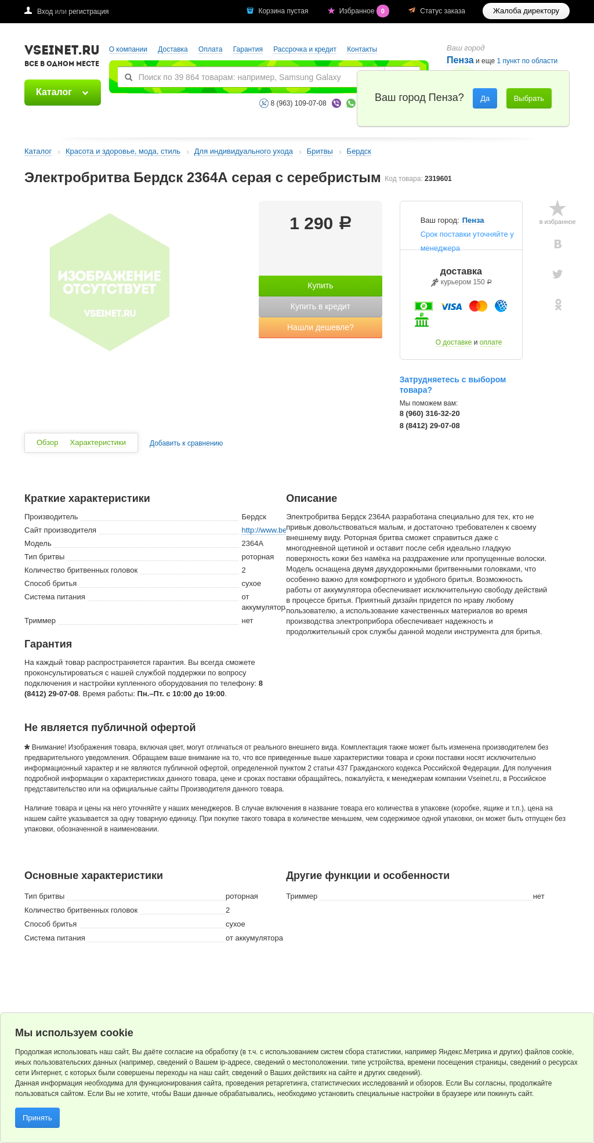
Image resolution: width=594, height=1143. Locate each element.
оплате (491, 342)
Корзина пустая (284, 11)
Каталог (54, 92)
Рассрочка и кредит (304, 49)
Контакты (362, 49)
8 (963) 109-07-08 (299, 103)
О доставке (454, 342)
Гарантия (248, 49)
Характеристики (98, 442)
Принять (37, 1117)
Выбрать (529, 98)
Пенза (473, 220)
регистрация (88, 12)
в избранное (557, 221)
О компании (128, 49)
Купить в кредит (320, 306)
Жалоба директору (526, 10)
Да (485, 98)
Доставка (173, 49)
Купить (320, 285)
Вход (45, 12)
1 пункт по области (527, 61)
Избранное (365, 11)
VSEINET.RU (62, 57)
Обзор (48, 442)
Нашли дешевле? (320, 327)
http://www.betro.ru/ (273, 530)
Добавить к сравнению (186, 443)
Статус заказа (442, 11)
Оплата (210, 49)
